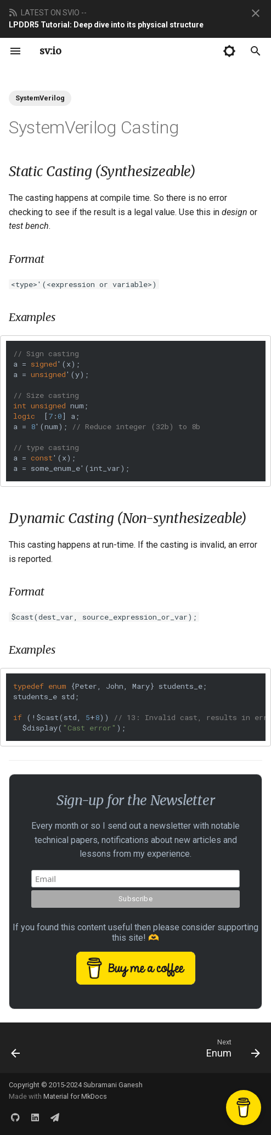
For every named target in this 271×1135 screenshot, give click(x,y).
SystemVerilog (40, 98)
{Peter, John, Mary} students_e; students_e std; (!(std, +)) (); (139, 707)
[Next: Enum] (231, 1048)
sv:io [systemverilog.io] (50, 50)
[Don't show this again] (255, 13)
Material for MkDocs (75, 1096)
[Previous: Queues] (16, 1048)
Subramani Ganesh (113, 1085)
